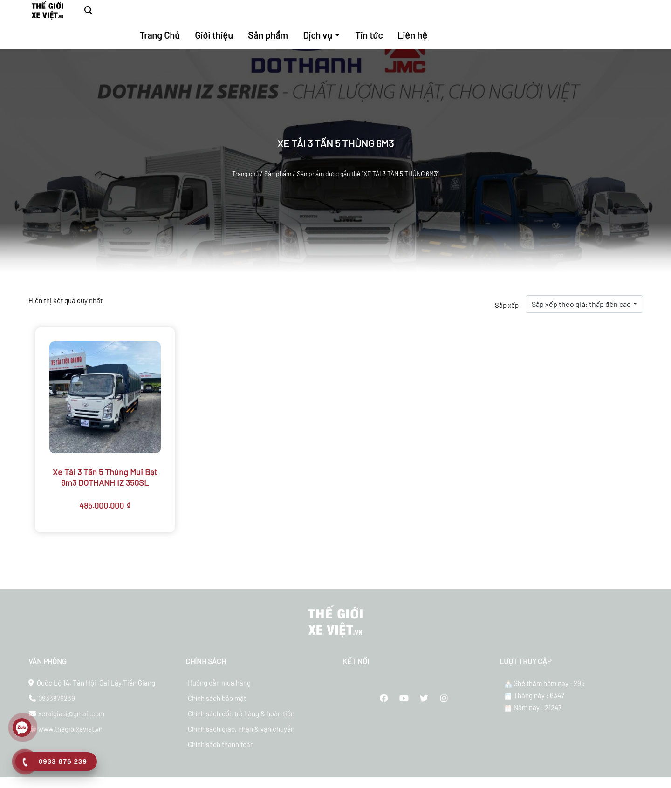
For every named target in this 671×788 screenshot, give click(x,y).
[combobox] (584, 304)
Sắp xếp (507, 305)
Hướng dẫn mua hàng (219, 690)
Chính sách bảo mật (217, 705)
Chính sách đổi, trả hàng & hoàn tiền (241, 720)
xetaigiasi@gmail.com (71, 720)
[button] (88, 10)
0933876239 (56, 705)
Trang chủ (245, 173)
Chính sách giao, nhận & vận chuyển (241, 736)
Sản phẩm (277, 173)
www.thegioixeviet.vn (70, 736)
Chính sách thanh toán (221, 751)
